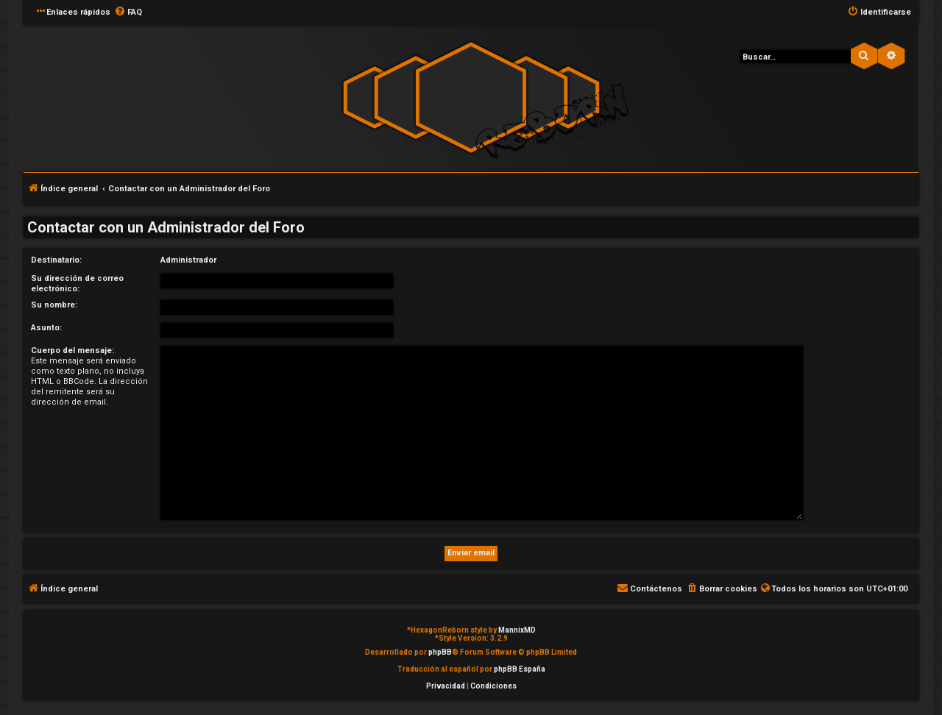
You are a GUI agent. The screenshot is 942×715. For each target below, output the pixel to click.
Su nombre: (54, 305)
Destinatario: (56, 260)
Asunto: (46, 327)
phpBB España (519, 669)
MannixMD (517, 630)
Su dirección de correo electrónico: (77, 284)
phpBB (440, 652)
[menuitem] (128, 12)
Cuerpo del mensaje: (72, 350)
